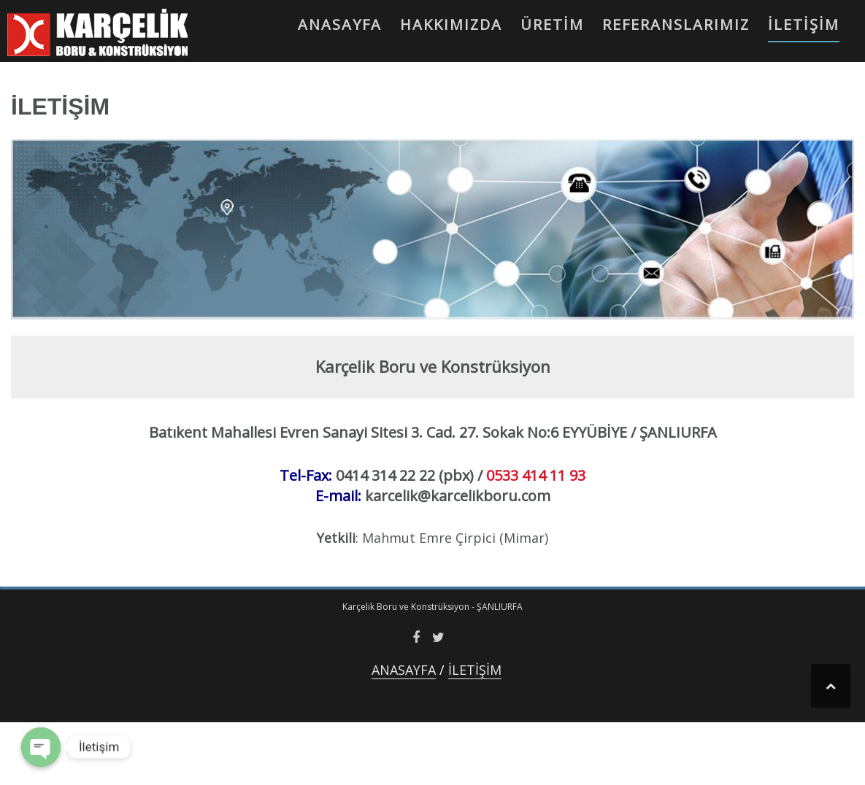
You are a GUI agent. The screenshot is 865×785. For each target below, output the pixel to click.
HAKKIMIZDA (451, 24)
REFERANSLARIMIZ (676, 24)
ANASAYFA (340, 24)
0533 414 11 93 (535, 475)
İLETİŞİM (803, 24)
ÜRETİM (552, 24)
